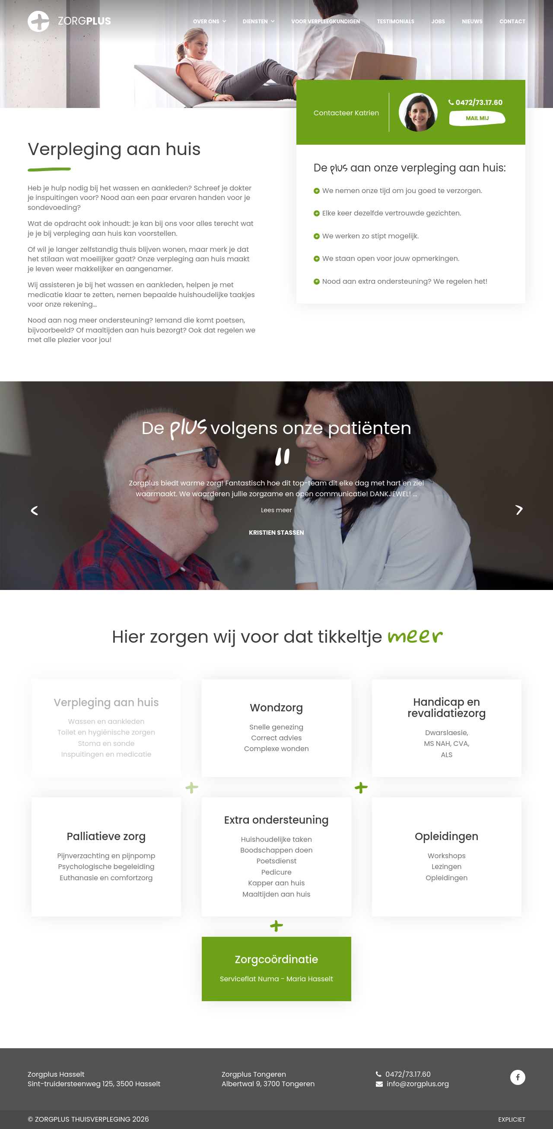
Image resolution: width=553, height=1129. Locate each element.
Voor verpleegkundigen (325, 21)
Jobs (438, 21)
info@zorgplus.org (412, 1084)
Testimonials (396, 21)
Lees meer (276, 510)
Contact (512, 21)
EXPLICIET (512, 1119)
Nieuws (472, 21)
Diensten (255, 21)
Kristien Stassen (276, 532)
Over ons (206, 21)
